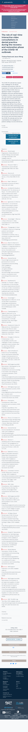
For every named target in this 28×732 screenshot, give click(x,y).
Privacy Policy (23, 715)
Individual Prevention (17, 77)
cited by (13, 25)
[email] (14, 664)
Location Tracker (7, 676)
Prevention (9, 77)
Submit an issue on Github (7, 697)
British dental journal (14, 639)
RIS (13, 647)
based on (13, 24)
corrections (14, 22)
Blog (17, 684)
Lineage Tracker (19, 674)
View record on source (13, 142)
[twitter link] (11, 664)
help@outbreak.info (7, 694)
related (13, 27)
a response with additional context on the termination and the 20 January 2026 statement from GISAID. (14, 10)
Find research (6, 684)
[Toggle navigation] (24, 2)
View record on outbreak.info (13, 136)
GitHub (15, 715)
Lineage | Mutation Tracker (7, 674)
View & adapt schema (6, 690)
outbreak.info (7, 2)
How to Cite (7, 715)
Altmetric (12, 652)
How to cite (18, 688)
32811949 (15, 631)
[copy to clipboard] (16, 664)
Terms (6, 717)
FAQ (17, 686)
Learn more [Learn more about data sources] (15, 73)
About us (18, 683)
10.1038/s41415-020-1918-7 (15, 629)
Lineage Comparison (6, 678)
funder (13, 20)
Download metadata (5, 687)
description (14, 18)
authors (13, 17)
